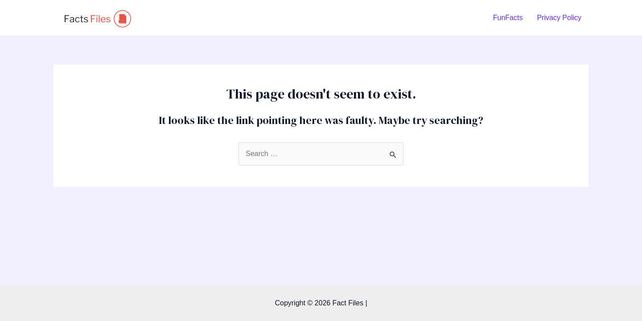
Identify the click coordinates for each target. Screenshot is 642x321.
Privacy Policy (559, 17)
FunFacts (508, 17)
